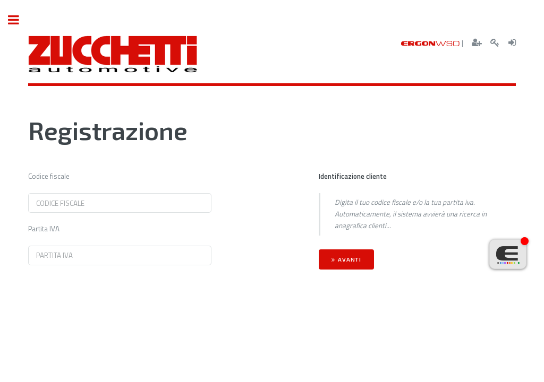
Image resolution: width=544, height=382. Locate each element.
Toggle (19, 20)
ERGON (430, 43)
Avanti (349, 259)
